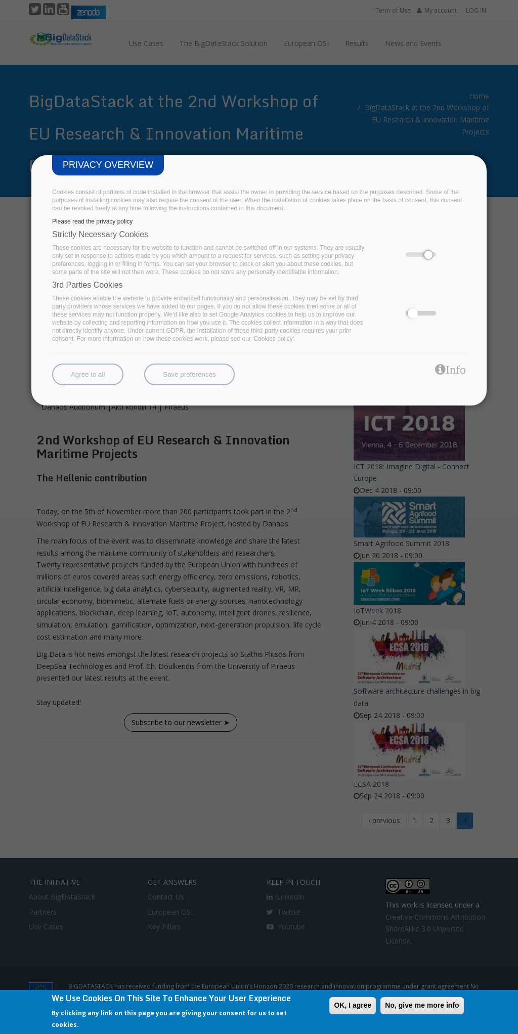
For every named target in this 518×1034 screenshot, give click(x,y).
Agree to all (88, 374)
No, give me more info (422, 1005)
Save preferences (189, 374)
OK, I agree (352, 1005)
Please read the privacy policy (92, 221)
